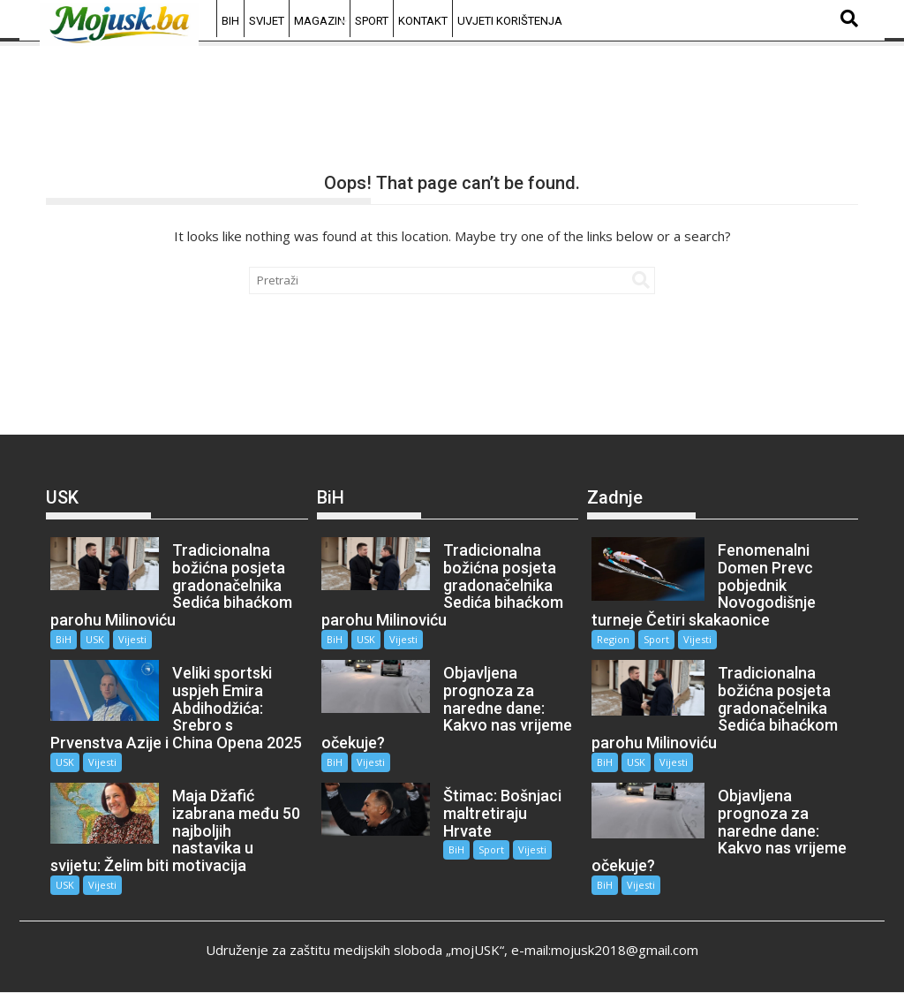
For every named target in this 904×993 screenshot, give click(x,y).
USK (95, 639)
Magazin (319, 20)
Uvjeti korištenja (509, 20)
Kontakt (423, 20)
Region (613, 639)
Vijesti (132, 639)
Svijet (266, 20)
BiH (230, 20)
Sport (371, 20)
